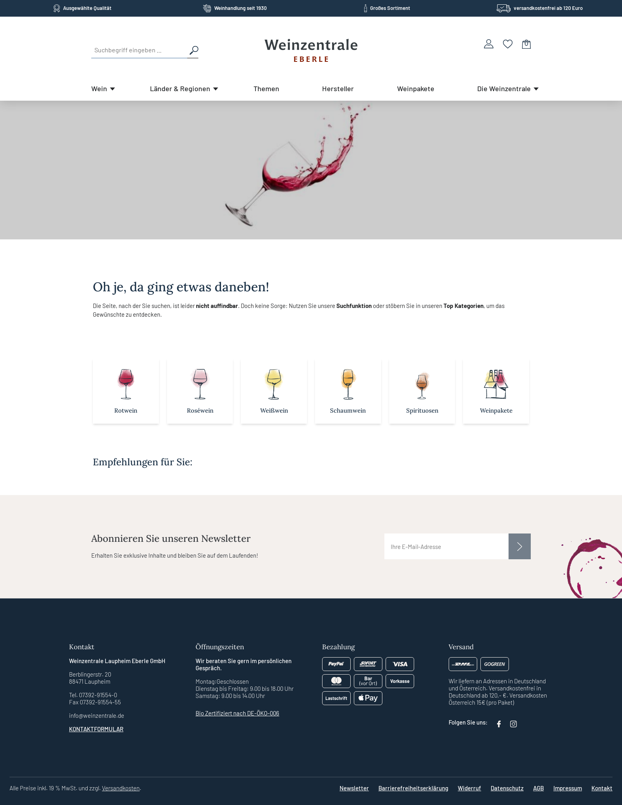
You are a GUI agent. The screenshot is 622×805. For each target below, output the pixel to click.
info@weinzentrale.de (96, 715)
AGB (538, 788)
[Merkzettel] (508, 43)
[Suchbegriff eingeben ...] (139, 50)
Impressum (567, 788)
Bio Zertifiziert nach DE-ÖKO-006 (237, 713)
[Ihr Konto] (488, 43)
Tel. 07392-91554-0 (93, 694)
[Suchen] (192, 50)
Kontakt (601, 788)
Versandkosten (121, 788)
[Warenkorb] (526, 44)
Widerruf (469, 788)
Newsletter (354, 788)
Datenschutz (507, 788)
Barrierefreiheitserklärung (413, 788)
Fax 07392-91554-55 (95, 702)
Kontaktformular (96, 728)
